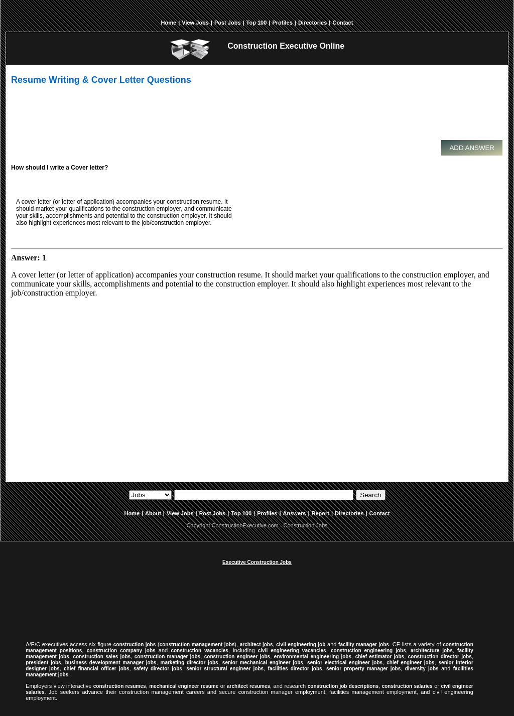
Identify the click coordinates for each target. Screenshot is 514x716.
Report (320, 513)
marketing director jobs (189, 662)
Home (169, 23)
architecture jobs (432, 650)
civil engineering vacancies (292, 650)
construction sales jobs (102, 656)
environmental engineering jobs (312, 656)
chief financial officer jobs (96, 668)
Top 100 (256, 23)
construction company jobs (121, 650)
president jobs (43, 662)
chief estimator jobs (380, 656)
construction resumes (119, 686)
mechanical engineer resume (183, 686)
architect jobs (256, 644)
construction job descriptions (343, 686)
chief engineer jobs (410, 662)
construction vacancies (199, 650)
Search (370, 495)
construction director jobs (440, 656)
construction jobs (134, 644)
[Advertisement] (254, 116)
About (153, 513)
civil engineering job (300, 644)
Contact (342, 23)
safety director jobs (158, 668)
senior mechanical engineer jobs (262, 662)
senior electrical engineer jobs (344, 662)
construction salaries (407, 686)
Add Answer (471, 148)
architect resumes (248, 686)
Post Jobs (227, 23)
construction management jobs (197, 644)
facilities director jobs (295, 668)
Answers (294, 513)
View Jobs (195, 23)
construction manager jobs (167, 656)
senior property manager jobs (363, 668)
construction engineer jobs (237, 656)
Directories (312, 23)
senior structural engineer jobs (225, 668)
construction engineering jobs (368, 650)
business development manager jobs (111, 662)
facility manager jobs (363, 644)
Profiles (282, 23)
